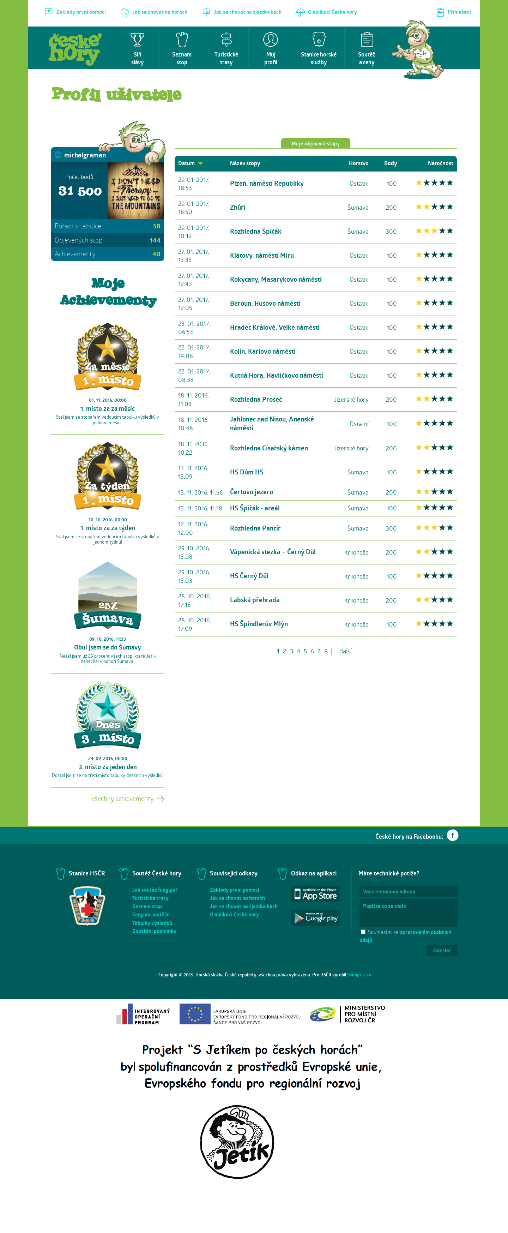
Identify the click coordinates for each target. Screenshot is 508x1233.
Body (390, 163)
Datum (190, 163)
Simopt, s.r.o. (360, 974)
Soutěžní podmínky (154, 931)
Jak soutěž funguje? (155, 889)
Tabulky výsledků (152, 923)
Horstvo (359, 163)
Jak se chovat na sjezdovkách (244, 906)
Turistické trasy (150, 898)
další (345, 651)
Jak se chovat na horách (237, 898)
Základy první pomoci (234, 889)
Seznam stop (147, 906)
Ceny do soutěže (151, 914)
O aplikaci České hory (234, 914)
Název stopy (245, 163)
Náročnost (440, 163)
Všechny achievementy (122, 798)
